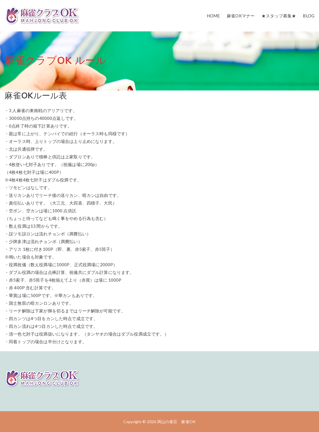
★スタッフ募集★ (278, 15)
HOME (213, 15)
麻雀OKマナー (241, 15)
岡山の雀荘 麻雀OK (176, 421)
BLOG (308, 15)
